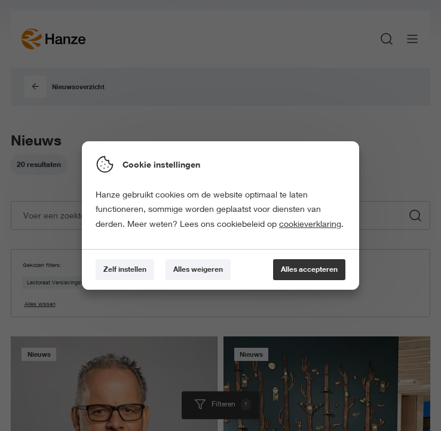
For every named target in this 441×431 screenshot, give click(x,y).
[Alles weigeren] (198, 269)
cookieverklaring (310, 224)
